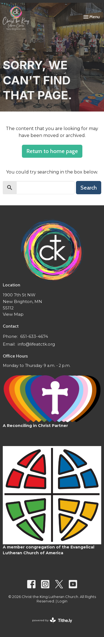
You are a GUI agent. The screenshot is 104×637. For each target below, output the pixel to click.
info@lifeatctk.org (36, 344)
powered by (52, 620)
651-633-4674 (34, 336)
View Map (13, 314)
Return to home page (52, 151)
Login (62, 601)
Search (88, 187)
